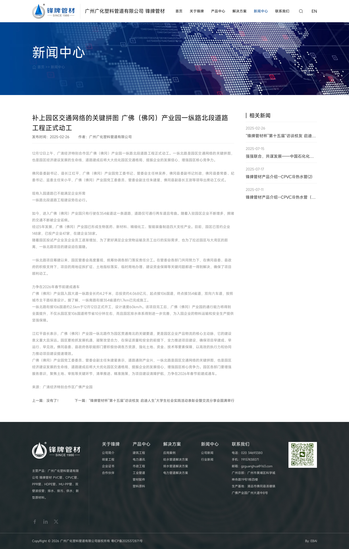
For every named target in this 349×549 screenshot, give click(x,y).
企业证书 (108, 466)
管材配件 (139, 479)
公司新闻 (207, 453)
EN (314, 11)
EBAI (313, 541)
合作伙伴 (108, 473)
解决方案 (239, 11)
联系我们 (282, 11)
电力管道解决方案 (175, 473)
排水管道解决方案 (175, 466)
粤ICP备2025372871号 (127, 541)
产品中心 (218, 11)
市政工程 (139, 466)
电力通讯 (139, 459)
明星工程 (108, 459)
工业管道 (139, 473)
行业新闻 (207, 459)
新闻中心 (261, 11)
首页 (179, 11)
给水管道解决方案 (175, 459)
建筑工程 (139, 453)
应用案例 (169, 453)
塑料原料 (139, 486)
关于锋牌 (197, 11)
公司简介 (108, 453)
